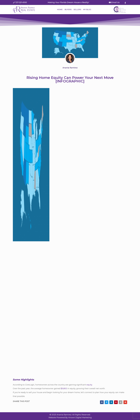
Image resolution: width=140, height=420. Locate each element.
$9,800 (64, 388)
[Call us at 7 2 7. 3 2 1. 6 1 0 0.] (20, 2)
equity (89, 385)
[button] (102, 402)
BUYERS (68, 10)
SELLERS (77, 10)
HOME (60, 10)
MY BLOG (87, 10)
